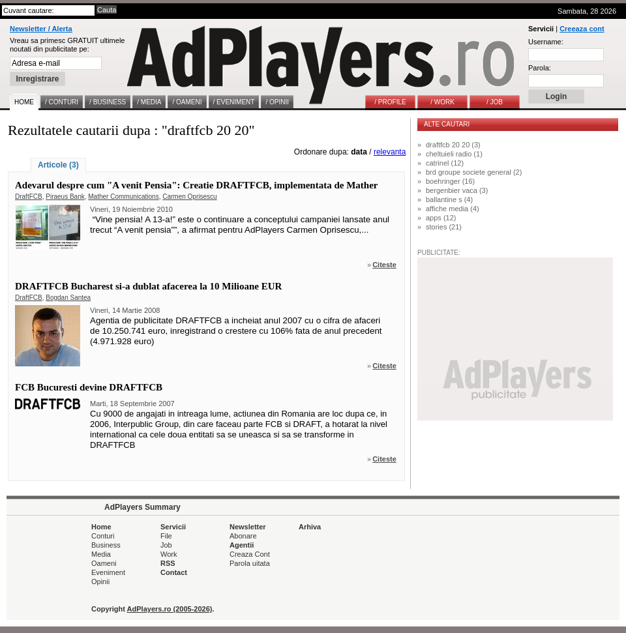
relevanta (390, 151)
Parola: (539, 68)
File (166, 536)
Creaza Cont (250, 554)
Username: (545, 42)
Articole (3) (58, 164)
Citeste (384, 265)
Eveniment (108, 572)
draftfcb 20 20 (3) (453, 145)
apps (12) (441, 218)
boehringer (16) (450, 181)
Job (166, 545)
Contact (173, 572)
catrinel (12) (445, 163)
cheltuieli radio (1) (454, 154)
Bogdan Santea (68, 297)
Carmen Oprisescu (189, 196)
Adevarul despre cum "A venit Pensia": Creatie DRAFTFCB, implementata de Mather (196, 185)
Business (106, 545)
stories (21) (444, 227)
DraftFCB (28, 196)
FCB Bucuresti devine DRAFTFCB (88, 387)
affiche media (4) (452, 209)
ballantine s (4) (449, 199)
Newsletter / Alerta (41, 29)
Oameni (104, 563)
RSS (167, 563)
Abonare (243, 536)
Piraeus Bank (65, 196)
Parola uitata (250, 563)
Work (168, 554)
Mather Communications (123, 196)
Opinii (100, 581)
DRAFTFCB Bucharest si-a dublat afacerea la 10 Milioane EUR (148, 286)
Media (101, 554)
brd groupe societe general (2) (474, 172)
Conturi (102, 536)
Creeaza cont (581, 29)
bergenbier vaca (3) (457, 190)
